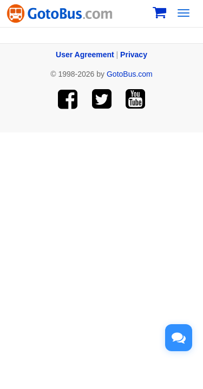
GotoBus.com (130, 74)
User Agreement (85, 54)
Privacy (133, 54)
